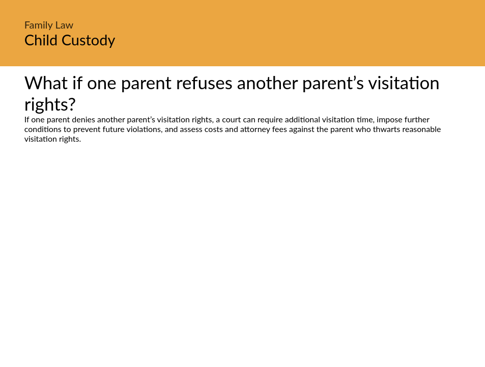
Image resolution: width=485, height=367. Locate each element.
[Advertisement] (242, 239)
